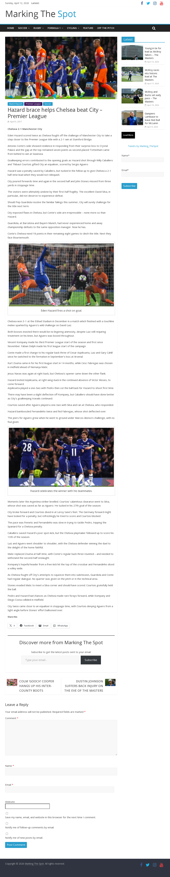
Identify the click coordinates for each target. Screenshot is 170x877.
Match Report (15, 103)
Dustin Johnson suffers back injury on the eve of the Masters (83, 685)
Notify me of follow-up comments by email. (29, 827)
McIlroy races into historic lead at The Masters (152, 74)
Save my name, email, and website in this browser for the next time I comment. (50, 817)
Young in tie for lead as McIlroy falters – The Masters (153, 53)
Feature (88, 28)
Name (9, 765)
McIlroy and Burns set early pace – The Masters (153, 96)
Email (9, 784)
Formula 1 (54, 28)
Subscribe (91, 660)
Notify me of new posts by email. (24, 837)
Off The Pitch (105, 28)
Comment (11, 718)
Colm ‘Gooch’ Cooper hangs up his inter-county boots (36, 685)
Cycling (72, 28)
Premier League (33, 103)
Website (10, 801)
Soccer (22, 28)
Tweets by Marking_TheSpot (143, 146)
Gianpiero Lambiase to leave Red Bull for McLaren (152, 118)
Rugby (37, 28)
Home (10, 28)
